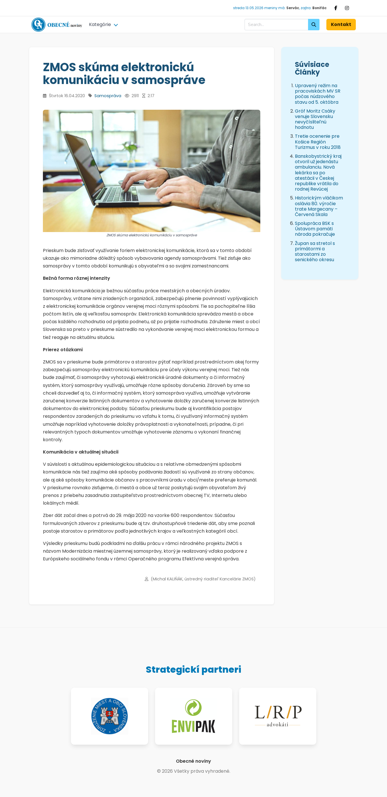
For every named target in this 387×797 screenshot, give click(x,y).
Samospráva (107, 96)
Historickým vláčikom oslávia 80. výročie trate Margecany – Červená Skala (319, 206)
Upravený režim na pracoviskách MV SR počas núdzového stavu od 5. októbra (317, 93)
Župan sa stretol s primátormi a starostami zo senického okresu (315, 251)
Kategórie (100, 24)
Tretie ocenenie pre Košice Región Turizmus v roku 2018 (318, 141)
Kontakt (341, 24)
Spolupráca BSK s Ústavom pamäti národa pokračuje (315, 228)
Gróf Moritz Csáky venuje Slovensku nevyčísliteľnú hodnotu (315, 119)
